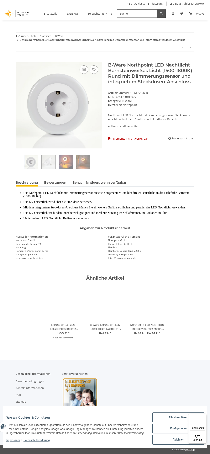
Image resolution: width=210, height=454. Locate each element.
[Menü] (204, 416)
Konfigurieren (175, 428)
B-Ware (127, 101)
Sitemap (21, 401)
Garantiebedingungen (30, 381)
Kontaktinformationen (30, 388)
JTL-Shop (190, 449)
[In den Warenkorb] (19, 60)
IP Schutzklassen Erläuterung (144, 3)
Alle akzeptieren (175, 418)
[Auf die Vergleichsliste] (84, 69)
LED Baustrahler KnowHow (187, 3)
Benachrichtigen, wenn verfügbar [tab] (99, 182)
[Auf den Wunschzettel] (94, 69)
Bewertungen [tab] (55, 182)
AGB (18, 395)
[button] (173, 13)
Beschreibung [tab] (27, 182)
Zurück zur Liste (27, 36)
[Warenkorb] (196, 13)
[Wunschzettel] (181, 13)
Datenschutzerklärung (40, 442)
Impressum (16, 442)
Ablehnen (175, 438)
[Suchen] (137, 13)
